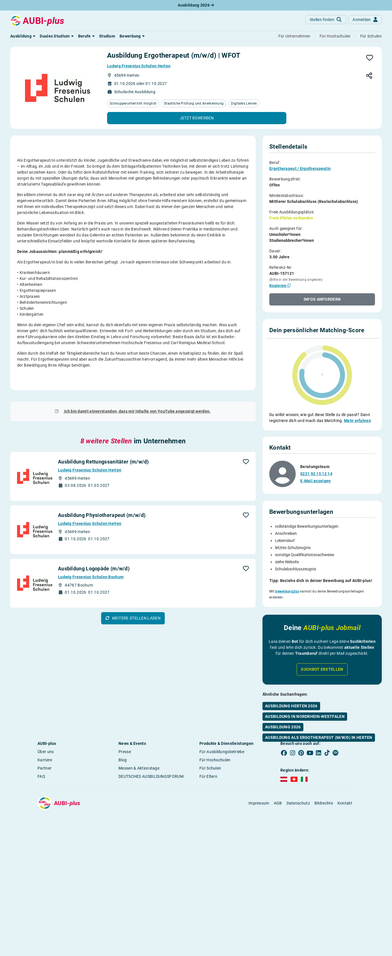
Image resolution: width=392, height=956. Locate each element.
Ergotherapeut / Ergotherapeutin (300, 168)
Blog (122, 880)
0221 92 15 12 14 (316, 459)
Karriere (44, 880)
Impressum (259, 923)
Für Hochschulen (215, 880)
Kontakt (344, 923)
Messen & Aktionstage (138, 888)
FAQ (41, 896)
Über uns (45, 871)
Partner (44, 888)
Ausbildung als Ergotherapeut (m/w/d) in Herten (318, 722)
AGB (278, 923)
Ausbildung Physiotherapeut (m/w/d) (101, 733)
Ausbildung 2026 (196, 5)
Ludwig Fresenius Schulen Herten (138, 66)
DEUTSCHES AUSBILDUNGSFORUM (151, 896)
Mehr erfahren (357, 420)
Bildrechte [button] (323, 923)
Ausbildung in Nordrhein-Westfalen (305, 701)
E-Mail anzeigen (315, 466)
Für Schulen (210, 888)
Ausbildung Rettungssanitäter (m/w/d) (103, 679)
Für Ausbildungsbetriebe (221, 871)
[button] (22, 36)
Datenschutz (298, 923)
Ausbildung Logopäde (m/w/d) (94, 786)
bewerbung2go (287, 577)
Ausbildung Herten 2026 (291, 690)
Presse (124, 871)
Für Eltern (208, 896)
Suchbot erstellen (322, 654)
